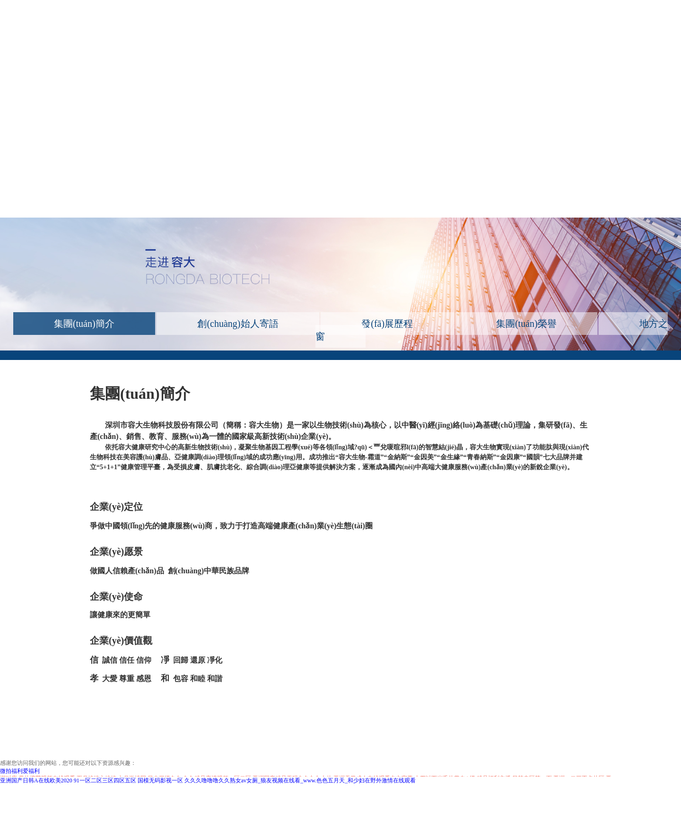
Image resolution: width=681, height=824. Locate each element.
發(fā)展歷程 (387, 323)
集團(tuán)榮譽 (526, 323)
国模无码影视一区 (160, 780)
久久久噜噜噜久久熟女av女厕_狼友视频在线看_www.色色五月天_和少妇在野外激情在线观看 (300, 780)
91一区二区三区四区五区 (105, 780)
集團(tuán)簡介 (84, 323)
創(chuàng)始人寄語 (237, 323)
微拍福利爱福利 (20, 771)
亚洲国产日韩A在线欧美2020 (36, 780)
